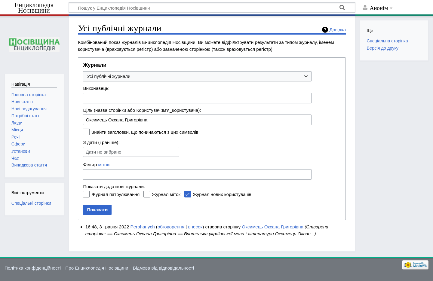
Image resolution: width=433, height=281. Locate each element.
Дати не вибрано (103, 151)
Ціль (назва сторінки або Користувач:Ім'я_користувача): (142, 110)
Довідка (338, 29)
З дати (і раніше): (101, 142)
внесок (195, 226)
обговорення (171, 226)
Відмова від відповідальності (163, 267)
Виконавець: (96, 88)
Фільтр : (96, 164)
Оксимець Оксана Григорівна (272, 226)
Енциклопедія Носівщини (34, 7)
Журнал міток (166, 194)
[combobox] (197, 76)
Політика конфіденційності (33, 267)
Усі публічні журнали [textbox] (108, 76)
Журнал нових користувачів (222, 194)
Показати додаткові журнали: (114, 186)
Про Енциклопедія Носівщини (96, 267)
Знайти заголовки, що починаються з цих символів (144, 132)
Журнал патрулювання (115, 194)
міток (103, 164)
